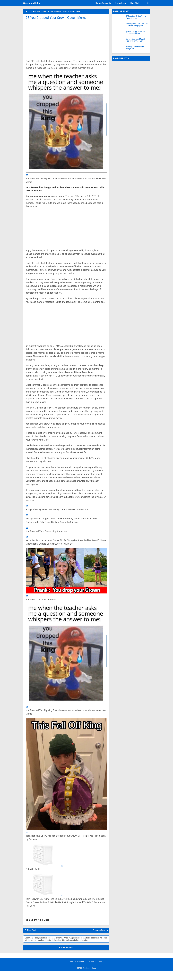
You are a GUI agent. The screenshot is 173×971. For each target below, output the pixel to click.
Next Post (31, 930)
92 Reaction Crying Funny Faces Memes (136, 17)
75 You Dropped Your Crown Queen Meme (56, 18)
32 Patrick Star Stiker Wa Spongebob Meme (135, 32)
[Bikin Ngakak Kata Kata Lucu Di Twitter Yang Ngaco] (119, 26)
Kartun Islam (120, 3)
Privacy (91, 962)
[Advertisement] (66, 39)
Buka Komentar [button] (66, 947)
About (70, 962)
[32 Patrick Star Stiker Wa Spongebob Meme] (119, 33)
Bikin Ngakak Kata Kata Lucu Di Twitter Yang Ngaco (137, 25)
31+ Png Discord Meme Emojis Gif (135, 48)
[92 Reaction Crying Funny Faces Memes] (119, 18)
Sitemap (101, 962)
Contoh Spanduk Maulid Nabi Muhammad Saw (135, 40)
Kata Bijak (136, 3)
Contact (80, 962)
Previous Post (99, 930)
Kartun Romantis (103, 3)
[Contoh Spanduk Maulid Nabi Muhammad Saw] (119, 41)
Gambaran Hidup (31, 3)
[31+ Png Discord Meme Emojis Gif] (119, 49)
